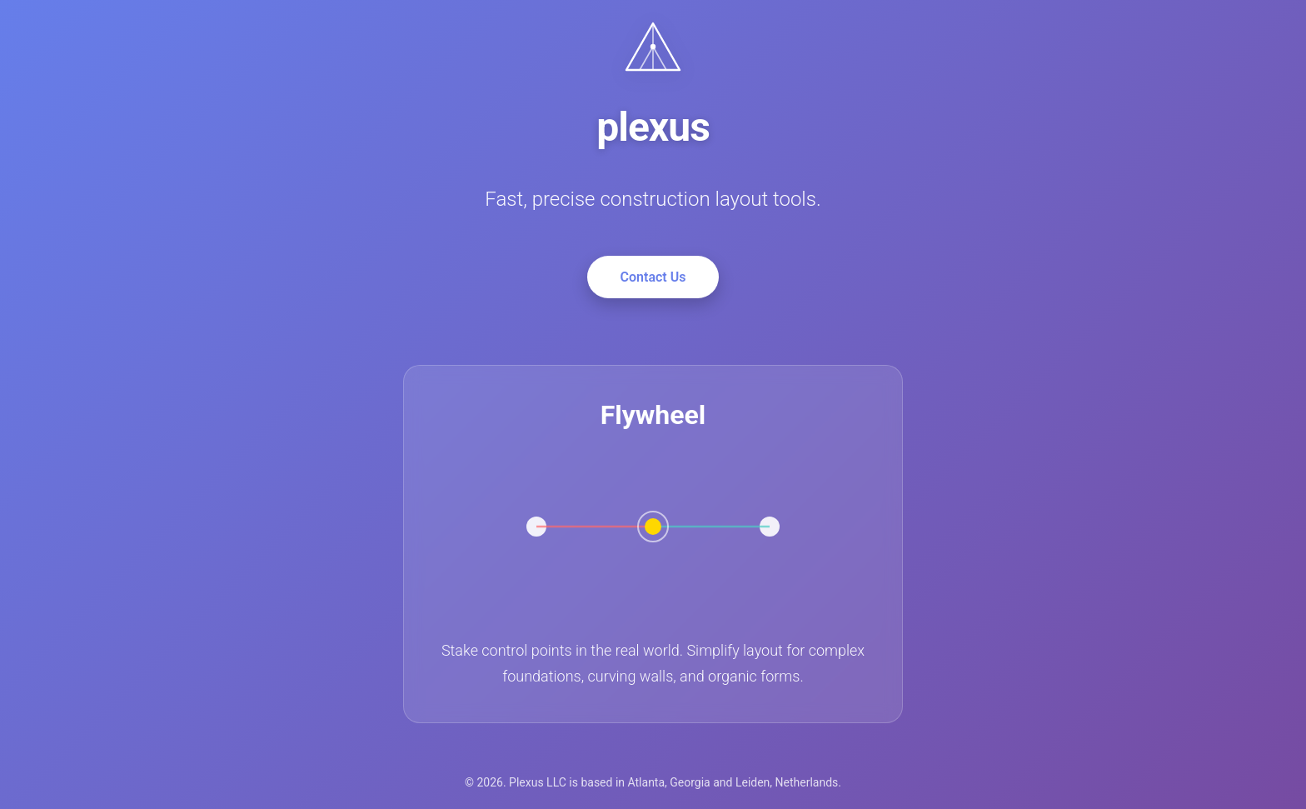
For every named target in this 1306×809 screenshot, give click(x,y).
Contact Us (653, 277)
